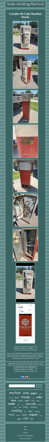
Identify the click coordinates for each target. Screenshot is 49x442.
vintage (25, 397)
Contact (25, 432)
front (19, 419)
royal (33, 398)
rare (25, 411)
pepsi (34, 393)
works (18, 404)
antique (40, 415)
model (20, 401)
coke (39, 397)
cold (32, 401)
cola (25, 418)
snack (27, 401)
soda (26, 393)
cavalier (33, 407)
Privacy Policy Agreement (25, 435)
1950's (30, 411)
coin (19, 407)
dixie (13, 400)
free (31, 419)
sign (23, 404)
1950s (37, 401)
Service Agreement (25, 438)
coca (11, 414)
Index (25, 426)
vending (16, 410)
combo (40, 394)
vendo (11, 403)
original (33, 414)
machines (40, 404)
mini (15, 407)
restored (18, 415)
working (36, 411)
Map (25, 429)
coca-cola (31, 403)
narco (24, 414)
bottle (25, 407)
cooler (11, 398)
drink (17, 397)
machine (15, 393)
